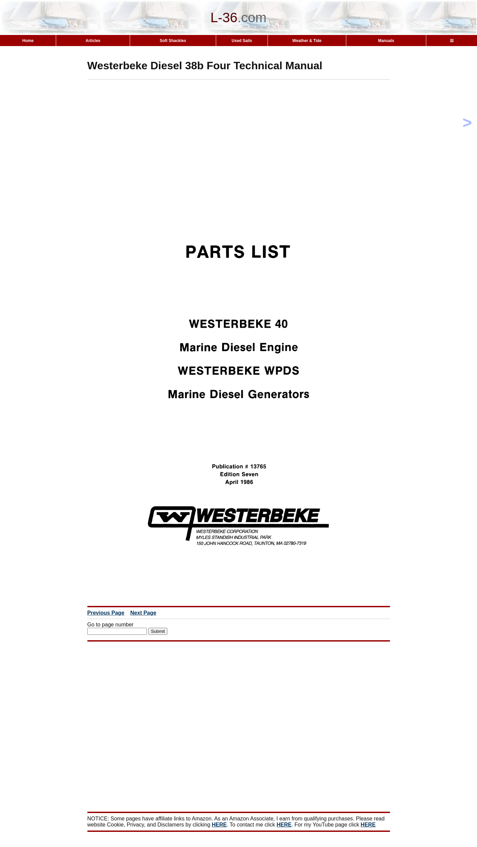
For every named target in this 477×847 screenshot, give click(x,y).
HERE (219, 824)
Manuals (386, 40)
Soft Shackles (173, 40)
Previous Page (105, 613)
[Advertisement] (250, 127)
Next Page (143, 613)
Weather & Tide (307, 40)
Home (28, 40)
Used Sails (242, 40)
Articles (93, 40)
